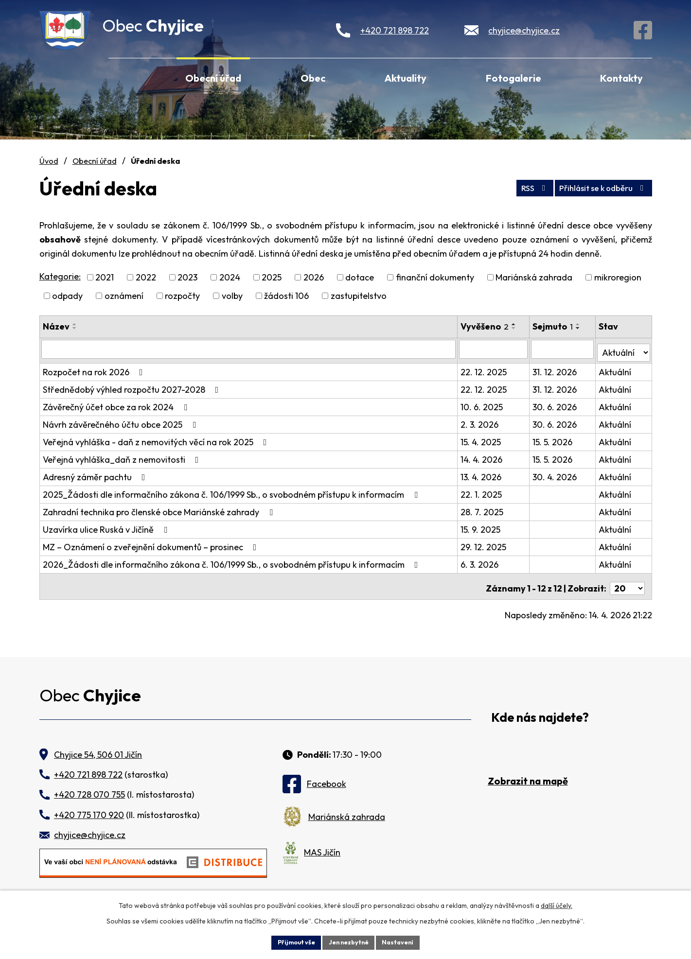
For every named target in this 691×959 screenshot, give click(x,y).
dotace (359, 277)
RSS (516, 186)
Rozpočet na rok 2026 (95, 368)
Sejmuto (553, 326)
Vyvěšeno (485, 326)
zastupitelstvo (359, 295)
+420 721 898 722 (394, 30)
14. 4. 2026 (482, 456)
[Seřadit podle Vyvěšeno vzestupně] (515, 324)
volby (232, 295)
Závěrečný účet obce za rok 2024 (117, 403)
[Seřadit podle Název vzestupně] (75, 324)
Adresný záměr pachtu (96, 473)
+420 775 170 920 (89, 807)
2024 (229, 277)
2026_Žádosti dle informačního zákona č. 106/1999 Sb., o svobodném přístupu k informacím (232, 561)
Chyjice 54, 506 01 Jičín (98, 747)
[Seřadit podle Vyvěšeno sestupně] (515, 328)
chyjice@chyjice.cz (524, 30)
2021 (104, 277)
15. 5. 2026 (553, 438)
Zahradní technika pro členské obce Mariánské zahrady (160, 508)
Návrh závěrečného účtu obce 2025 (121, 421)
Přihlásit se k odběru (596, 186)
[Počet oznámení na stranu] (627, 581)
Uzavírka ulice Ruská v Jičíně (107, 526)
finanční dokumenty (435, 277)
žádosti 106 (286, 295)
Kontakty (621, 78)
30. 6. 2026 (555, 403)
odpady (67, 295)
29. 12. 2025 (484, 543)
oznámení (124, 295)
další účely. (556, 903)
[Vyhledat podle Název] (249, 349)
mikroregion (617, 277)
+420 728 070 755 (89, 787)
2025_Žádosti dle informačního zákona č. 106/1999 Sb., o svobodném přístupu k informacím (232, 491)
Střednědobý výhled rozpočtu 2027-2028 (133, 386)
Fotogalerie (513, 78)
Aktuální (615, 368)
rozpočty (182, 295)
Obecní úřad (213, 78)
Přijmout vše (290, 941)
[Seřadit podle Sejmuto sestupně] (579, 328)
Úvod (121, 76)
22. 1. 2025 (482, 491)
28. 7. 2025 (482, 508)
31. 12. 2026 (555, 368)
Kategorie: (60, 276)
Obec (313, 78)
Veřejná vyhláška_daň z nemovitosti (123, 456)
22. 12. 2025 (484, 368)
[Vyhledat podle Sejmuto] (563, 349)
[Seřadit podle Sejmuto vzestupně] (579, 324)
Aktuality (405, 78)
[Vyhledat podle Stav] (624, 348)
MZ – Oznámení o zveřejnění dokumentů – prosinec (152, 543)
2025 (272, 277)
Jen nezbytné (349, 941)
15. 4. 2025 (481, 438)
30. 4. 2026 (555, 473)
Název (56, 326)
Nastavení (404, 941)
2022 (146, 277)
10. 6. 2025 (482, 403)
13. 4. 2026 (481, 473)
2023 (187, 277)
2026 (313, 277)
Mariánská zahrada (534, 277)
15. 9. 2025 (481, 526)
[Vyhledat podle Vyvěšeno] (494, 349)
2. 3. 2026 (480, 421)
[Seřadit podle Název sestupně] (75, 328)
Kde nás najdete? (540, 710)
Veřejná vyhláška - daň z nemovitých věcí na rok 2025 (157, 438)
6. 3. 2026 (480, 561)
